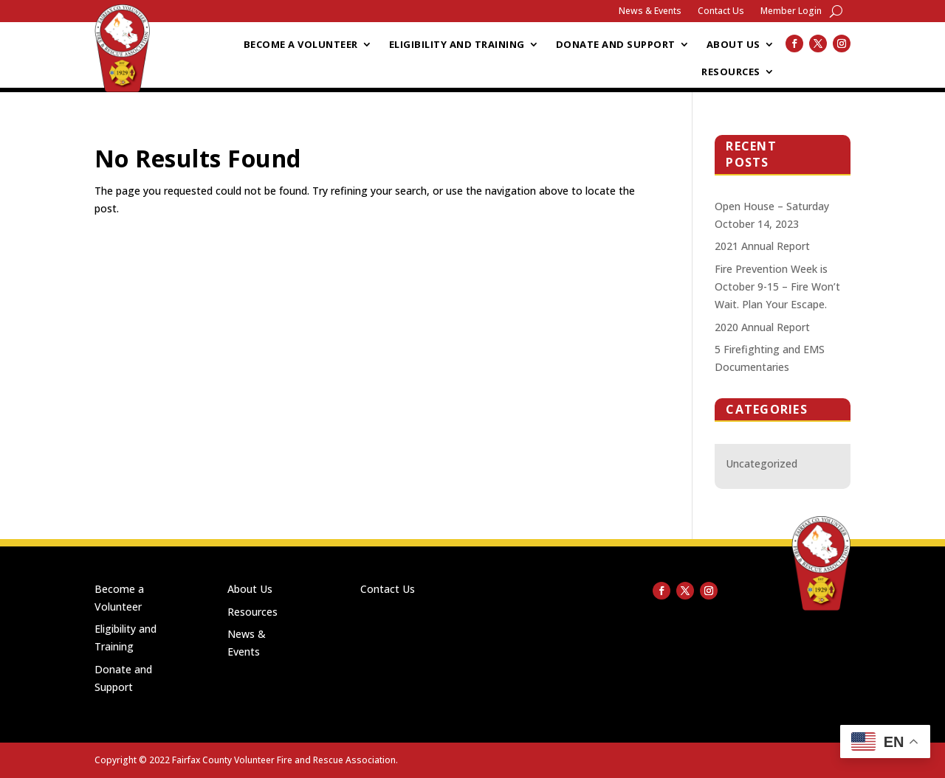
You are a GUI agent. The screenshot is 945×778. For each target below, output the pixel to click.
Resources (730, 72)
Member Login (791, 11)
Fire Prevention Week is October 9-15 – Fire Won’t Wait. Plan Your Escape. (777, 286)
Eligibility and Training (457, 45)
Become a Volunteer (301, 45)
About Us (733, 45)
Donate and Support (616, 45)
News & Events (650, 11)
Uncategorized (761, 463)
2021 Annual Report (762, 246)
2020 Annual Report (762, 327)
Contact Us (721, 11)
